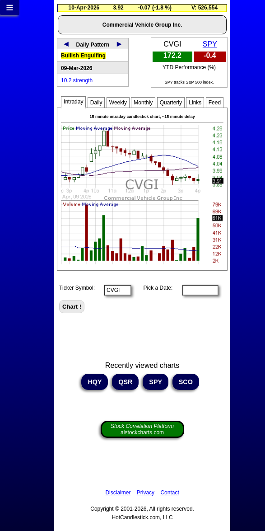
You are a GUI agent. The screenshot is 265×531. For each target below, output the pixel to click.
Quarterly (171, 102)
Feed (215, 102)
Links (195, 102)
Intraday (73, 102)
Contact (169, 492)
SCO (186, 381)
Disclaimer (117, 492)
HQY (94, 381)
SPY (210, 44)
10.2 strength (77, 80)
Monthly (143, 102)
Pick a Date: (154, 288)
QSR (125, 381)
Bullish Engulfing (83, 55)
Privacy (145, 492)
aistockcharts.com (142, 429)
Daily (96, 102)
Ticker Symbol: (77, 288)
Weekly (118, 102)
